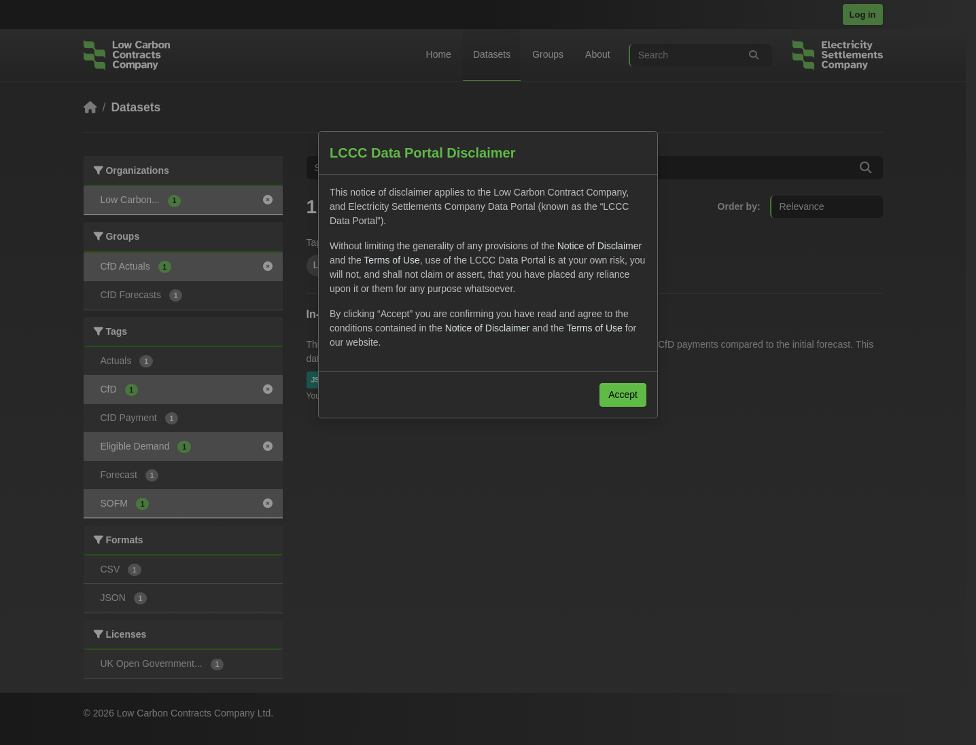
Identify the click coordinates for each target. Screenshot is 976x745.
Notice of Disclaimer (599, 245)
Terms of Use (391, 260)
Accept (623, 394)
